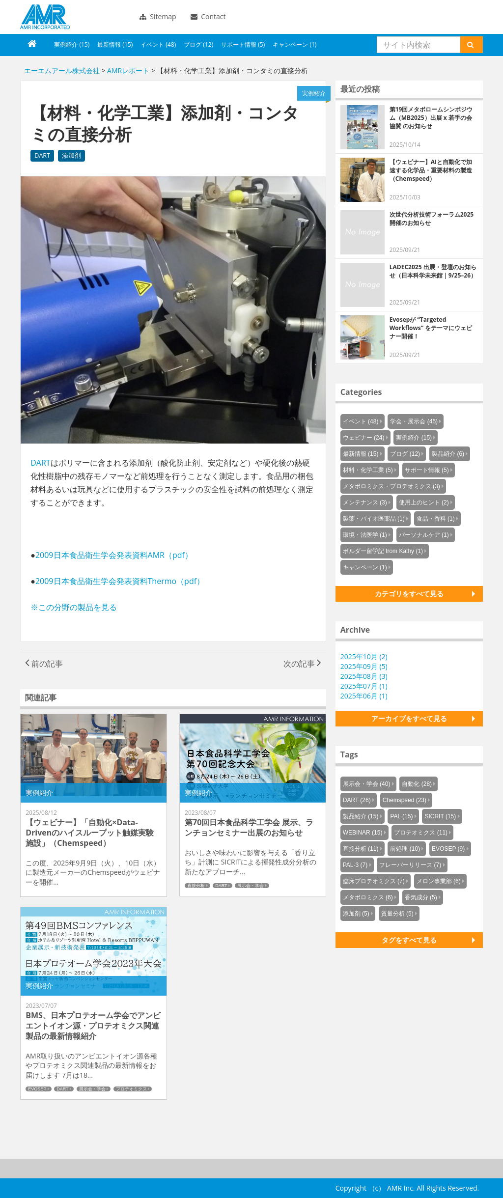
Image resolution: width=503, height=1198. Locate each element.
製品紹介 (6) (448, 453)
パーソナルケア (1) (424, 534)
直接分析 (196, 885)
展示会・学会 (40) (367, 783)
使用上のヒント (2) (424, 502)
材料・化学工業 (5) (368, 470)
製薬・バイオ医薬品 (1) (374, 518)
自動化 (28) (417, 783)
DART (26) (357, 800)
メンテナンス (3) (365, 502)
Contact (208, 16)
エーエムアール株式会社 (45, 16)
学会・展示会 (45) (414, 421)
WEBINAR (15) (363, 832)
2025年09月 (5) (364, 666)
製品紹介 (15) (361, 816)
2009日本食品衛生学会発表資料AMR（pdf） (114, 555)
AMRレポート (128, 70)
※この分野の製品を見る (73, 607)
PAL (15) (401, 816)
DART (42, 155)
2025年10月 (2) (364, 656)
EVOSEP (37, 1089)
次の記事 (302, 663)
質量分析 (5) (397, 913)
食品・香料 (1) (436, 518)
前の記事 (44, 663)
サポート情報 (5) (243, 44)
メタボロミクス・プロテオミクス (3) (391, 486)
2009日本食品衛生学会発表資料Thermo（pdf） (119, 581)
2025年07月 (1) (364, 686)
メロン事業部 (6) (439, 881)
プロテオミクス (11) (420, 832)
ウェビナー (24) (364, 437)
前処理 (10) (405, 848)
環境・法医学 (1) (365, 534)
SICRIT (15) (440, 816)
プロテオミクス (131, 1089)
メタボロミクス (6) (368, 897)
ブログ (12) (198, 44)
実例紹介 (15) (71, 44)
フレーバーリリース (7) (410, 865)
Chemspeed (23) (404, 800)
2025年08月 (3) (364, 676)
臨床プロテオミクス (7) (374, 881)
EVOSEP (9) (448, 848)
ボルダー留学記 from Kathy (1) (383, 551)
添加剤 (71, 155)
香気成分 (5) (421, 897)
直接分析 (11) (361, 848)
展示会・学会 (250, 885)
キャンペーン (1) (294, 44)
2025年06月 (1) (364, 695)
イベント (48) (158, 44)
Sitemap (158, 16)
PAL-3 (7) (355, 865)
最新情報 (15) (115, 44)
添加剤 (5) (356, 913)
